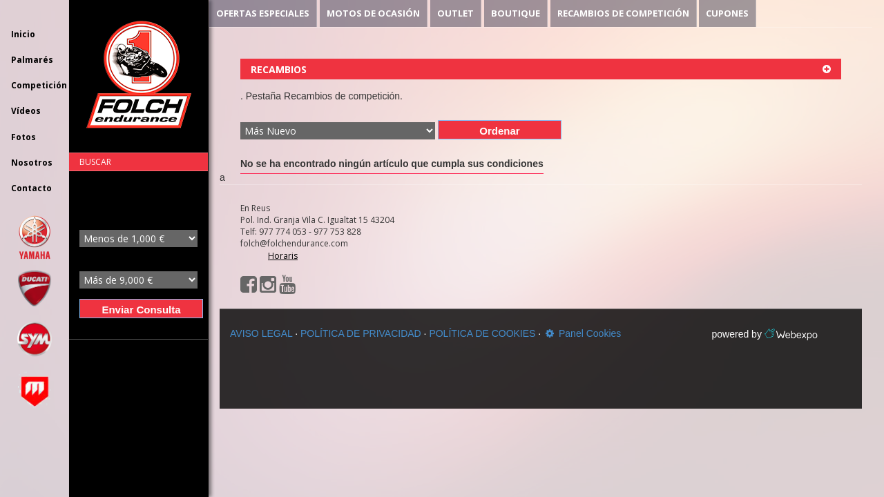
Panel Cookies (582, 333)
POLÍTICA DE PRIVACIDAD (360, 333)
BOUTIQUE (515, 13)
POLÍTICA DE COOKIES (482, 333)
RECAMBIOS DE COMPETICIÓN (623, 13)
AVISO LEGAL (261, 333)
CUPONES (727, 13)
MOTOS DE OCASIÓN (373, 13)
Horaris (283, 256)
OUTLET (455, 13)
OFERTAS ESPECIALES (262, 13)
